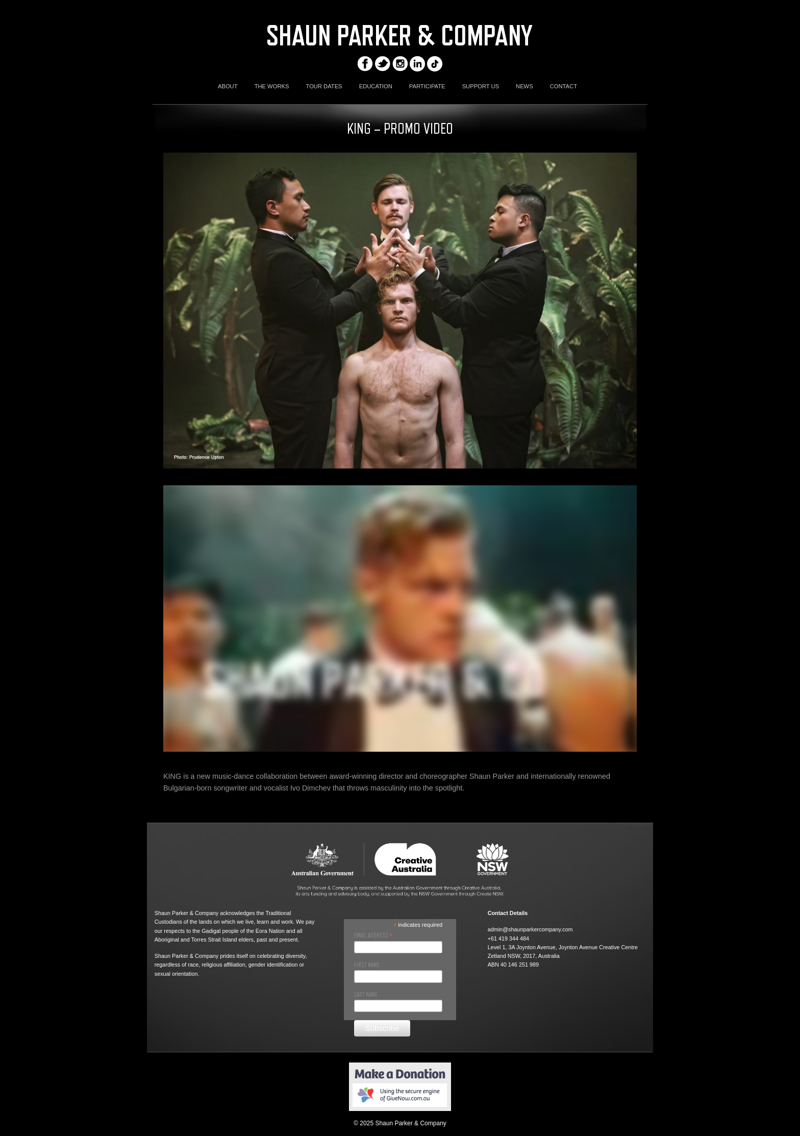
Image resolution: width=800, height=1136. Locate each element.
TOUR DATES (324, 86)
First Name (367, 965)
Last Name (366, 994)
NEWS (524, 86)
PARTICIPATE (427, 86)
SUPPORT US (480, 86)
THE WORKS (272, 86)
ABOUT (228, 86)
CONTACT (563, 86)
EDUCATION (375, 86)
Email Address (373, 935)
